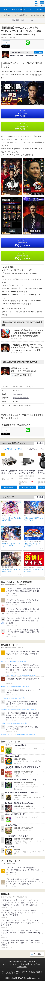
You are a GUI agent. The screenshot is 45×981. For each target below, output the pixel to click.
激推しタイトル (27, 20)
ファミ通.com (36, 964)
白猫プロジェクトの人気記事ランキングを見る (16, 686)
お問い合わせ (14, 961)
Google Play (22, 127)
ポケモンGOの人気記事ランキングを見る (14, 723)
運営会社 (31, 961)
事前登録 (15, 20)
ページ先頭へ (38, 954)
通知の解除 (25, 964)
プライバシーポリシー (11, 964)
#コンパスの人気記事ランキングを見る (14, 661)
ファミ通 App (9, 3)
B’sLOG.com (22, 967)
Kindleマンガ (32, 449)
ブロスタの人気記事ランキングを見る (13, 698)
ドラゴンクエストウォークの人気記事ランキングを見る (19, 675)
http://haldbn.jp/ (17, 394)
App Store (22, 114)
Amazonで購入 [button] (9, 487)
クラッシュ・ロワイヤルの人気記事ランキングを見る (18, 734)
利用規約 (23, 961)
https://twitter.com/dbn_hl (21, 398)
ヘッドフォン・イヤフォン (13, 449)
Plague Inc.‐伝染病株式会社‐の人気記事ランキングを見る (19, 709)
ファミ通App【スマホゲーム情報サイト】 (15, 15)
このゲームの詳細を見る (22, 375)
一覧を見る (39, 443)
